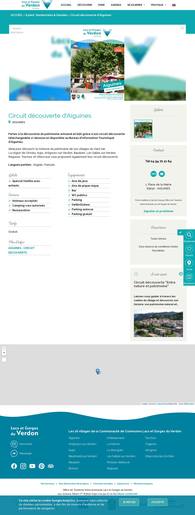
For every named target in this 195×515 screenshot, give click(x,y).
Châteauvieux (115, 437)
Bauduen (74, 462)
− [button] (4, 353)
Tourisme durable (103, 483)
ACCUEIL (66, 5)
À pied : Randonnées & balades (46, 15)
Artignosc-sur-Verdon (82, 444)
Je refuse (129, 502)
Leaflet (145, 404)
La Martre (113, 444)
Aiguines (74, 437)
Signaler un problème (158, 211)
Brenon (73, 468)
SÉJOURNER (136, 5)
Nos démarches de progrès (74, 483)
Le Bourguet (115, 450)
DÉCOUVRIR (85, 5)
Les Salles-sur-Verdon (121, 456)
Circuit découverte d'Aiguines (90, 15)
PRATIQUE (158, 5)
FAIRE (101, 5)
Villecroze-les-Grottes (159, 456)
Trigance (150, 444)
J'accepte (157, 502)
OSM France (189, 404)
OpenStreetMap (165, 404)
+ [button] (4, 348)
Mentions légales (143, 483)
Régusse (112, 468)
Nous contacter (128, 493)
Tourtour (150, 437)
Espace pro (123, 483)
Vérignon (151, 450)
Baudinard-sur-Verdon (83, 456)
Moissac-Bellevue (118, 462)
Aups (72, 450)
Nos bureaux (47, 483)
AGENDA (116, 5)
